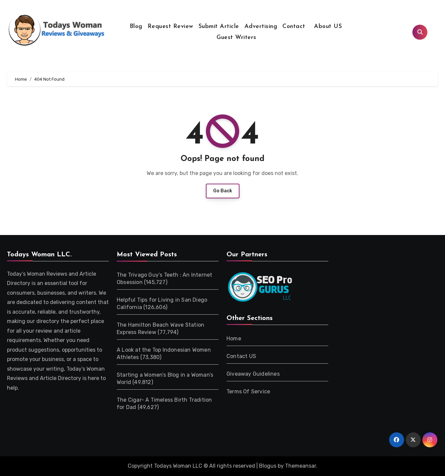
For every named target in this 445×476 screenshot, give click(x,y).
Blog (136, 26)
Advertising (260, 26)
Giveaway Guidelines (253, 374)
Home (233, 338)
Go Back (222, 191)
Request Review (170, 26)
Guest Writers (236, 37)
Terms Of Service (248, 391)
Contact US (241, 356)
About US (327, 26)
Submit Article (219, 26)
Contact (293, 26)
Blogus (267, 466)
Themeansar (300, 466)
